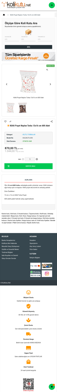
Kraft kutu (43, 214)
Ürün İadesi (33, 249)
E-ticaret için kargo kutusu (33, 218)
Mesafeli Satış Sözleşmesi (10, 246)
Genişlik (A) (24, 36)
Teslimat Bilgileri (7, 252)
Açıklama (28, 180)
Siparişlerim (34, 243)
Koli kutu (13, 214)
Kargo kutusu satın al (29, 220)
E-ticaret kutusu (22, 214)
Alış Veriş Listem (35, 246)
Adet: (19, 159)
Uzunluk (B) (8, 36)
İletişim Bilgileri (35, 258)
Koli (20, 216)
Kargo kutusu (31, 216)
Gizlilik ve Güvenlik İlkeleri (10, 249)
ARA (28, 47)
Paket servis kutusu (19, 223)
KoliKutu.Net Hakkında (9, 243)
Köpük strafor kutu (33, 223)
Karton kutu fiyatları (14, 220)
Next (50, 84)
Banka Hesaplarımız (8, 240)
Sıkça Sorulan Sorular (9, 258)
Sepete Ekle (21, 166)
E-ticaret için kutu (17, 218)
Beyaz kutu (14, 216)
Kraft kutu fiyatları (43, 220)
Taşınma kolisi (34, 214)
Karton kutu (5, 214)
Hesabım (33, 240)
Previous (6, 84)
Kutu (24, 216)
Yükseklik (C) (41, 36)
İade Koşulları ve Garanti (10, 255)
